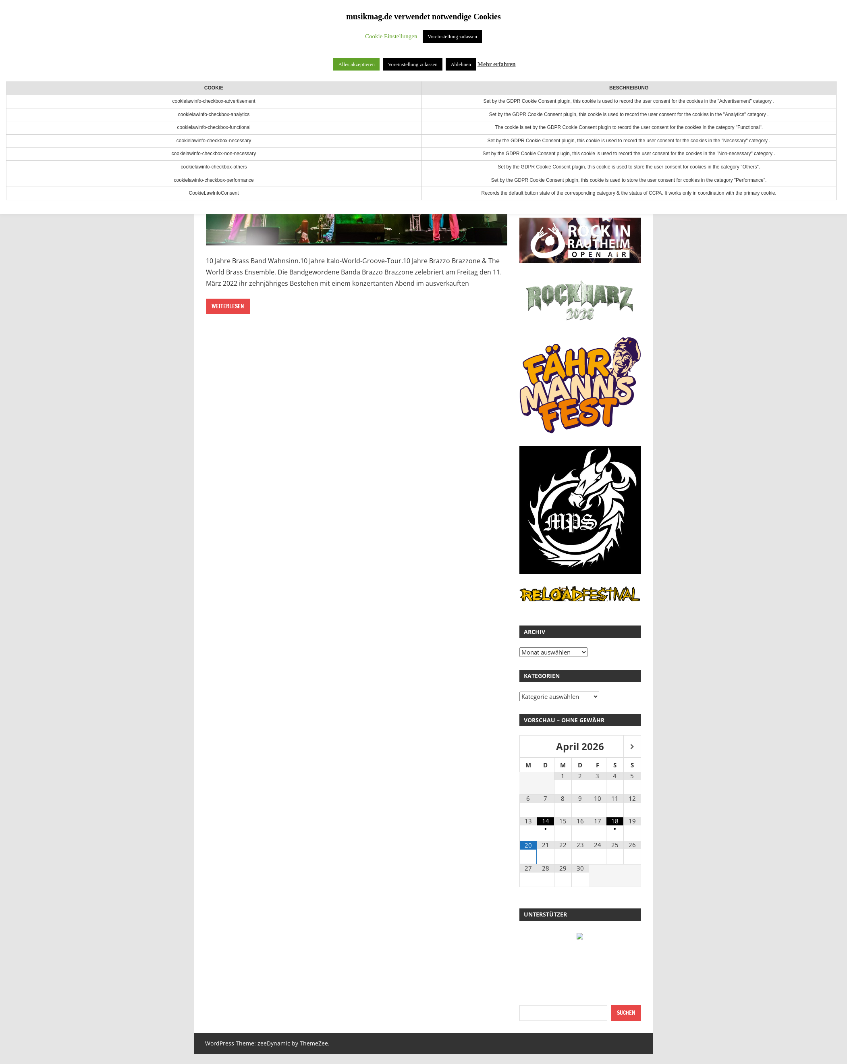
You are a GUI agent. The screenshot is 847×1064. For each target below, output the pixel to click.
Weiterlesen (228, 306)
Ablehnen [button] (460, 64)
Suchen (626, 1013)
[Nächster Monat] (632, 747)
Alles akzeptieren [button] (356, 64)
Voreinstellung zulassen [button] (452, 36)
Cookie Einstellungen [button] (391, 36)
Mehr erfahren (496, 64)
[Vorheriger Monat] (528, 747)
